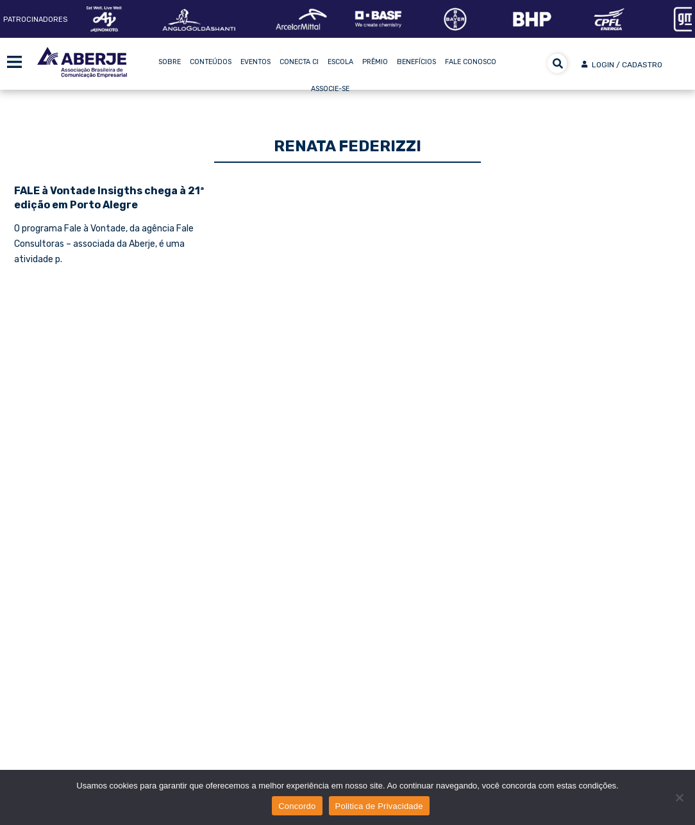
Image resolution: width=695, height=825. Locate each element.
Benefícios (416, 62)
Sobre (169, 62)
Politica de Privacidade (379, 806)
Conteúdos (210, 62)
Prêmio (375, 62)
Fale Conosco (470, 62)
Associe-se (330, 89)
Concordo (296, 806)
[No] (679, 797)
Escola (340, 62)
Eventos (255, 62)
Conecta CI (299, 62)
